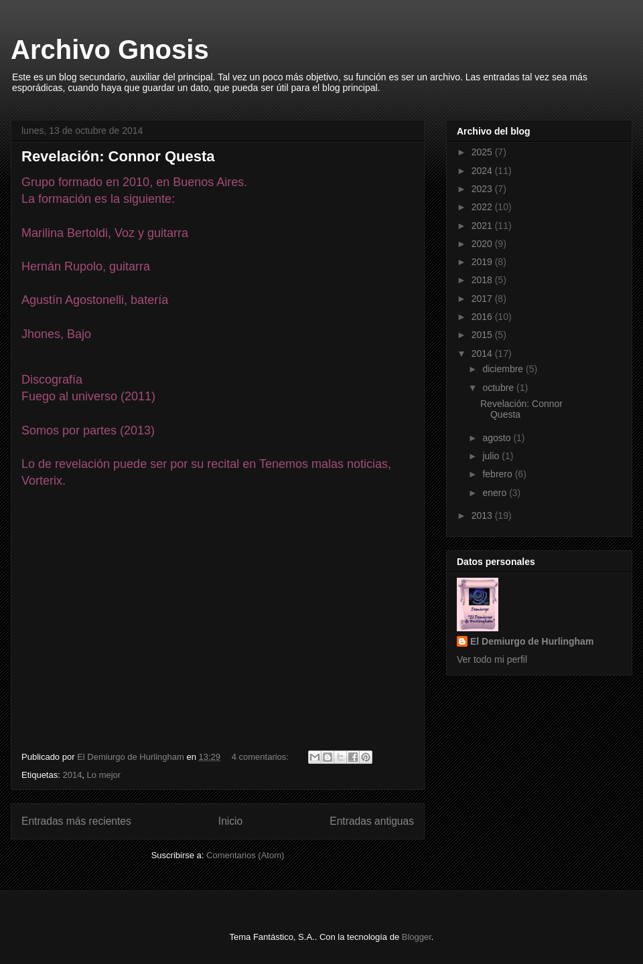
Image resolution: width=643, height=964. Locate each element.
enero (495, 492)
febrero (498, 474)
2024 (483, 170)
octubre (499, 387)
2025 (483, 152)
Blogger (416, 937)
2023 (483, 188)
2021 (483, 225)
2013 (483, 515)
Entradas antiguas (372, 821)
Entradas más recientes (76, 821)
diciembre (504, 369)
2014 (72, 775)
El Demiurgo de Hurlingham (531, 641)
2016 (483, 316)
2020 (483, 243)
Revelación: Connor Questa (118, 156)
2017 (483, 298)
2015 (483, 334)
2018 (483, 279)
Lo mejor (104, 775)
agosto (497, 437)
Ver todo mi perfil (492, 659)
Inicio (230, 821)
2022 (483, 207)
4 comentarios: (261, 757)
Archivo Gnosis (110, 49)
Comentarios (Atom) (245, 855)
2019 (483, 261)
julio (492, 456)
